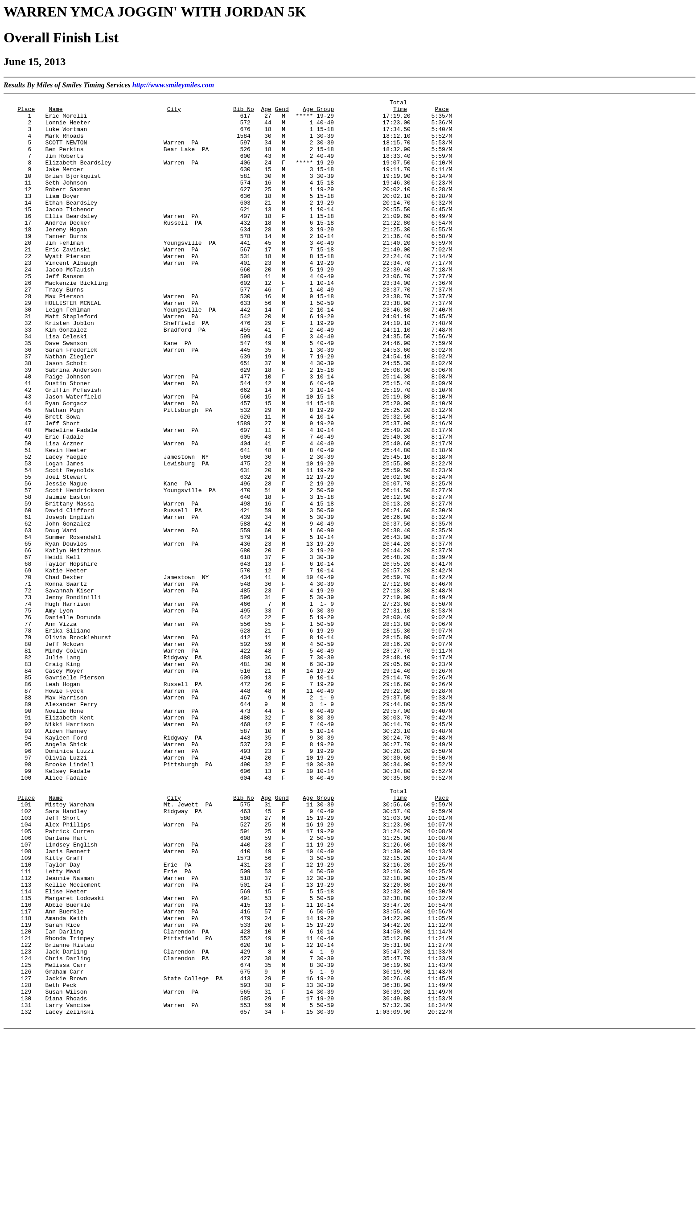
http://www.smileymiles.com (173, 85)
